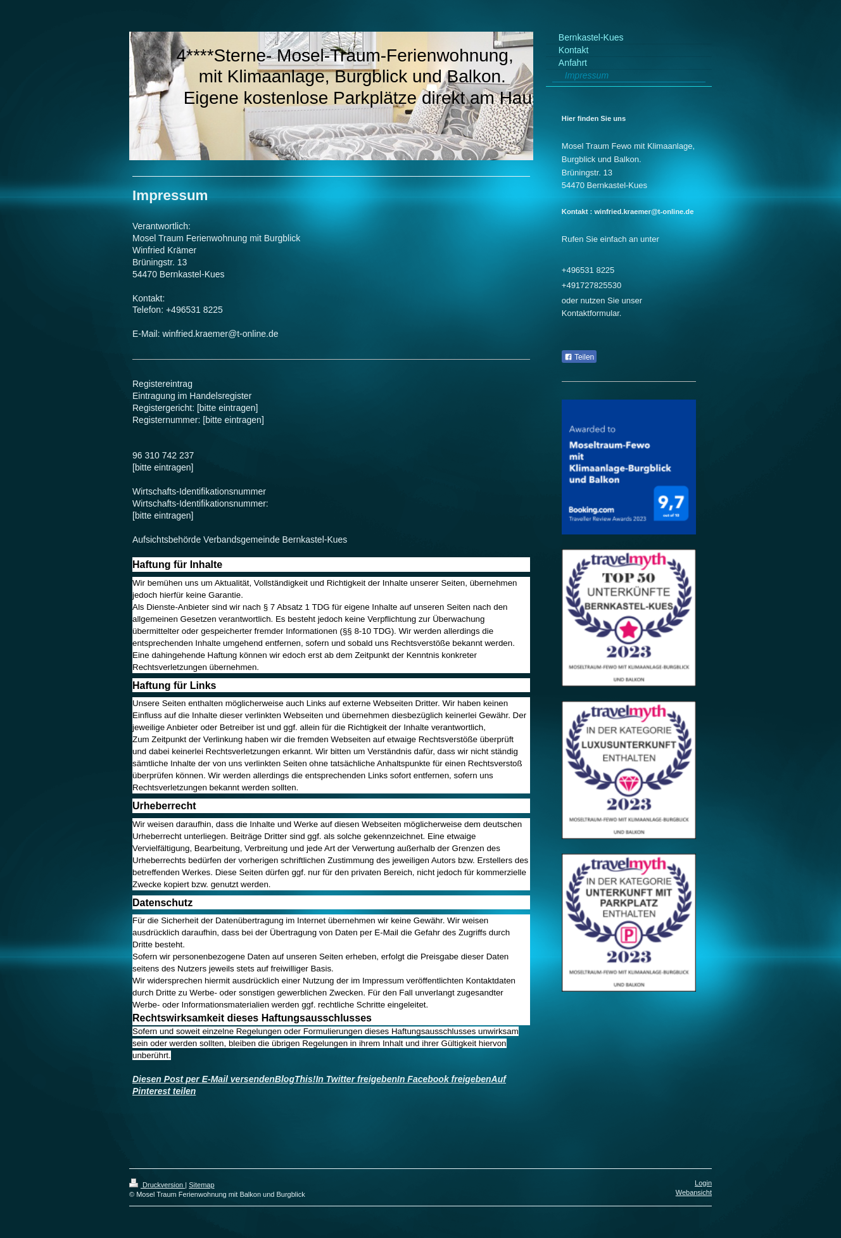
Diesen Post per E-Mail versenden (203, 1079)
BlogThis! (295, 1079)
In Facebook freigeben (444, 1079)
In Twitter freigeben (356, 1079)
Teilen (579, 357)
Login (703, 1183)
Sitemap (201, 1185)
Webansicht (694, 1192)
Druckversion (157, 1185)
